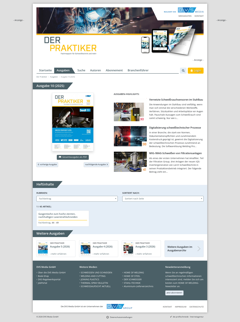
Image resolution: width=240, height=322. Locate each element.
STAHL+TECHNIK (132, 282)
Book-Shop (43, 276)
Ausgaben (63, 70)
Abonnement (114, 70)
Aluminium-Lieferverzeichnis (138, 286)
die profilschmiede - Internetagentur (188, 316)
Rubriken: (42, 192)
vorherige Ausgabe (47, 164)
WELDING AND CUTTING (93, 276)
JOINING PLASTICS (90, 279)
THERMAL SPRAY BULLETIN (94, 282)
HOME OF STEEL (132, 276)
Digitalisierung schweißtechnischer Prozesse (175, 127)
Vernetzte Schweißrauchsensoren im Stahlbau (176, 99)
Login (195, 70)
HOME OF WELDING (134, 272)
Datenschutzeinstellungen (121, 317)
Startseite (45, 70)
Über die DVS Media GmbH (52, 272)
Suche (81, 70)
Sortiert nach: (131, 192)
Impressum (180, 306)
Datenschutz (196, 306)
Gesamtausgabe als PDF (73, 156)
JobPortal (42, 282)
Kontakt (199, 16)
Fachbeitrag (44, 222)
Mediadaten (184, 16)
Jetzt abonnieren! (174, 292)
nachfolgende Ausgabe (96, 164)
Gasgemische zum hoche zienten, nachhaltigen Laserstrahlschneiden (58, 215)
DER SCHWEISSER (133, 279)
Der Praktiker (41, 77)
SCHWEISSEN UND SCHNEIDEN (96, 272)
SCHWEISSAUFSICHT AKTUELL (96, 286)
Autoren (95, 70)
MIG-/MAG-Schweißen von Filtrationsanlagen (175, 153)
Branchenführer (138, 70)
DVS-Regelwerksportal (49, 279)
